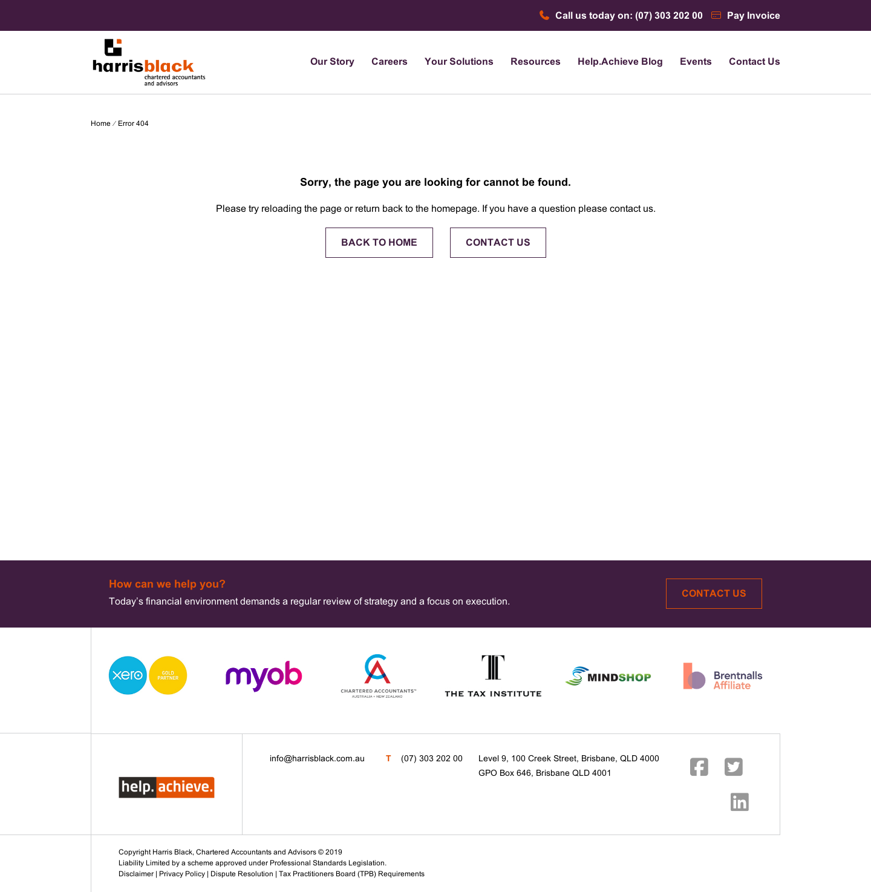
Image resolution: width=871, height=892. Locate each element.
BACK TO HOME (379, 243)
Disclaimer (136, 874)
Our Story (332, 62)
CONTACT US (498, 243)
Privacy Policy (182, 874)
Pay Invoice (745, 16)
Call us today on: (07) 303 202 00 (620, 16)
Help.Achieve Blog (620, 62)
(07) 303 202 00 (432, 759)
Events (696, 62)
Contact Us (754, 62)
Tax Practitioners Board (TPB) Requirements (352, 874)
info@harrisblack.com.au (317, 759)
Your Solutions (459, 62)
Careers (389, 62)
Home (101, 124)
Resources (536, 62)
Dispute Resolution (241, 874)
